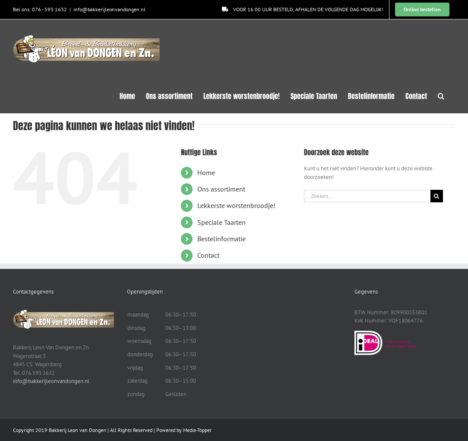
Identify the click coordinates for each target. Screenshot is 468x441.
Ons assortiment (221, 189)
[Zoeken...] (367, 196)
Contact (208, 255)
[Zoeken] (436, 196)
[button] (441, 95)
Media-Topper (197, 430)
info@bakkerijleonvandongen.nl (109, 9)
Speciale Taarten (221, 222)
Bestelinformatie (221, 238)
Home (206, 172)
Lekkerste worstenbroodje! (236, 205)
